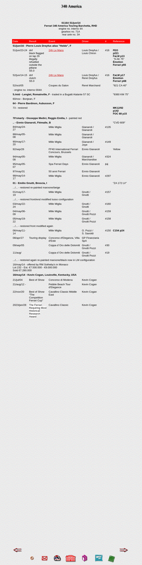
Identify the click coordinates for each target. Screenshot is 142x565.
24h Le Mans (56, 50)
